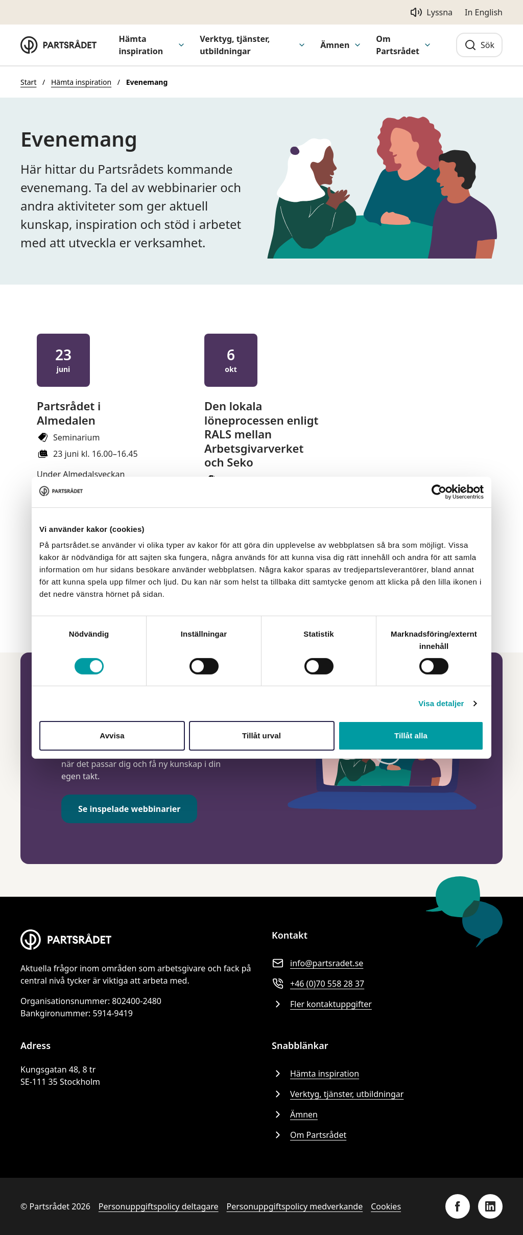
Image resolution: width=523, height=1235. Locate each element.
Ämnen (334, 45)
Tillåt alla (410, 735)
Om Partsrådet (397, 45)
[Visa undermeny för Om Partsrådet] (427, 45)
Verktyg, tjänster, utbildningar (235, 45)
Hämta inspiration (141, 45)
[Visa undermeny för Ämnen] (357, 45)
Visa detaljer (441, 703)
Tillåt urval (261, 735)
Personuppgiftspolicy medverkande (295, 1206)
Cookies (386, 1206)
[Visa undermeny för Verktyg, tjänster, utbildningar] (302, 45)
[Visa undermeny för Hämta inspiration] (181, 45)
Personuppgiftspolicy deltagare (159, 1206)
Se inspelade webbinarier (129, 808)
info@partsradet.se (317, 963)
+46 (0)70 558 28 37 (318, 983)
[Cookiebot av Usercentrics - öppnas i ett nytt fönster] (439, 491)
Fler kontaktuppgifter (322, 1004)
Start (28, 82)
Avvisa (112, 735)
